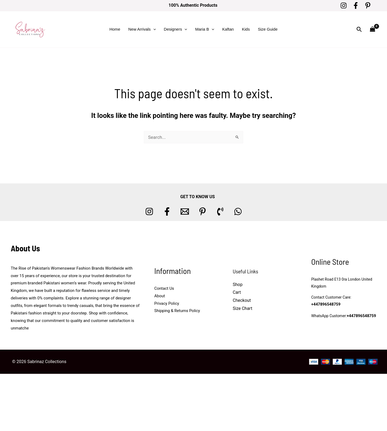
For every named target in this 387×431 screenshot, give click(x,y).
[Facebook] (355, 5)
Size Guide (267, 29)
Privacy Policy (166, 303)
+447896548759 (325, 305)
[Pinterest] (367, 5)
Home (114, 29)
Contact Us (164, 288)
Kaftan (228, 29)
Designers (175, 29)
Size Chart (242, 308)
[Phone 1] (220, 211)
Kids (246, 29)
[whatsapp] (238, 211)
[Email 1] (185, 211)
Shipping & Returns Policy (177, 310)
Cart (237, 292)
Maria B (204, 29)
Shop (237, 284)
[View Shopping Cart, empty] (372, 29)
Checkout (242, 300)
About (159, 296)
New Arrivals (142, 29)
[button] (153, 29)
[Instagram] (343, 5)
